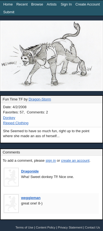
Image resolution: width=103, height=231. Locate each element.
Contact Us (92, 227)
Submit (8, 12)
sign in (51, 160)
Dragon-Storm (40, 99)
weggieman (31, 198)
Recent (21, 4)
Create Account (87, 4)
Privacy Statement (70, 227)
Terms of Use (24, 227)
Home (8, 4)
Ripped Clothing (16, 123)
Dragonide (30, 171)
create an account (75, 160)
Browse (37, 4)
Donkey (9, 118)
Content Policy (45, 227)
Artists (52, 4)
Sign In (66, 4)
